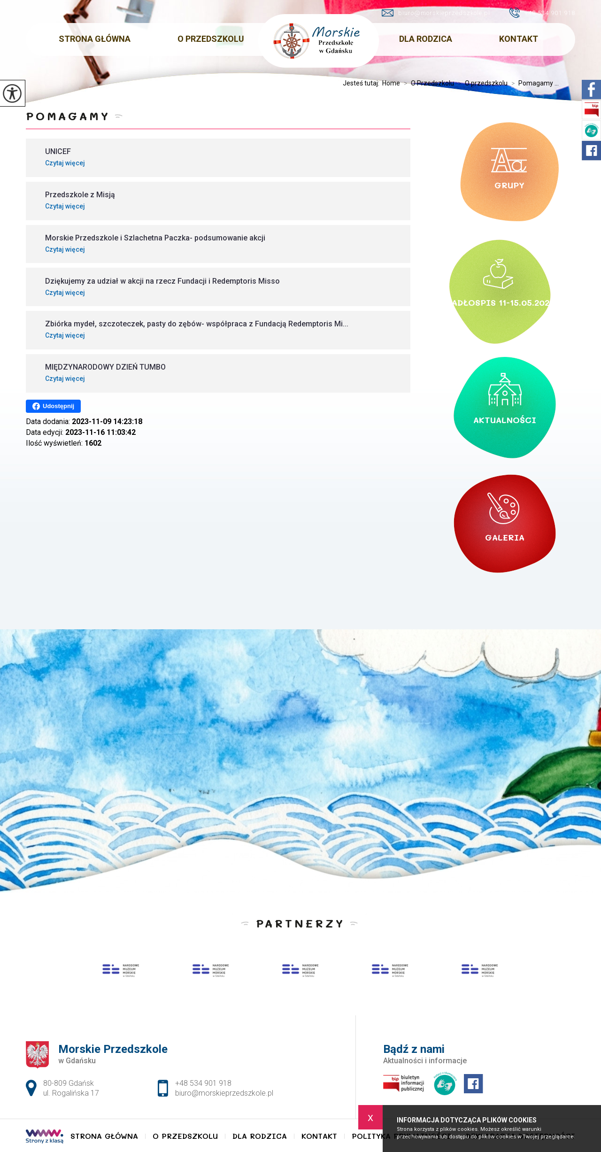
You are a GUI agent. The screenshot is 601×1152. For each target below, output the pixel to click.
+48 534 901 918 (542, 12)
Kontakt (518, 39)
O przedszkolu (481, 83)
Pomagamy (68, 115)
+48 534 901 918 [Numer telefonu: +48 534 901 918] (203, 1083)
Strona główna (95, 39)
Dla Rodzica (425, 39)
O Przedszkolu (210, 39)
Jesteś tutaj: (362, 83)
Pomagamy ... (533, 83)
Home (391, 83)
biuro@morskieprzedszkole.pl (436, 12)
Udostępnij (53, 406)
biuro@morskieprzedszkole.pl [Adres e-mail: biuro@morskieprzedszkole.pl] (224, 1093)
